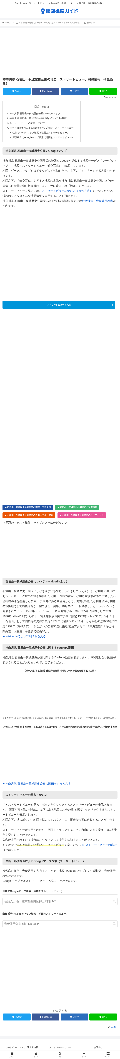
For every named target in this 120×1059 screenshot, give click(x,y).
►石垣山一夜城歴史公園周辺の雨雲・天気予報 (28, 509)
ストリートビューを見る (59, 306)
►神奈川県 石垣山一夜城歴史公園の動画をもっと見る (36, 785)
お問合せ (98, 1049)
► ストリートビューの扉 (99, 846)
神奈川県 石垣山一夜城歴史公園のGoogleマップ (37, 113)
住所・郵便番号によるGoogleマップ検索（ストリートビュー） (45, 128)
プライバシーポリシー (60, 1049)
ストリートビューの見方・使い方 (28, 123)
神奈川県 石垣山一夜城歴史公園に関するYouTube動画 (40, 118)
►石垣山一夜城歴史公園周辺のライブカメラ (82, 517)
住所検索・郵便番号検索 (97, 202)
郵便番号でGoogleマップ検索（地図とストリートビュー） (45, 138)
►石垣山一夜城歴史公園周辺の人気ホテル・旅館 (29, 517)
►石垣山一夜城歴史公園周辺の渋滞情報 (77, 509)
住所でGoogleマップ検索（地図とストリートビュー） (43, 133)
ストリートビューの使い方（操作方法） (67, 192)
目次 (39, 106)
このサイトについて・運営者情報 (21, 1049)
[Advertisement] (60, 52)
